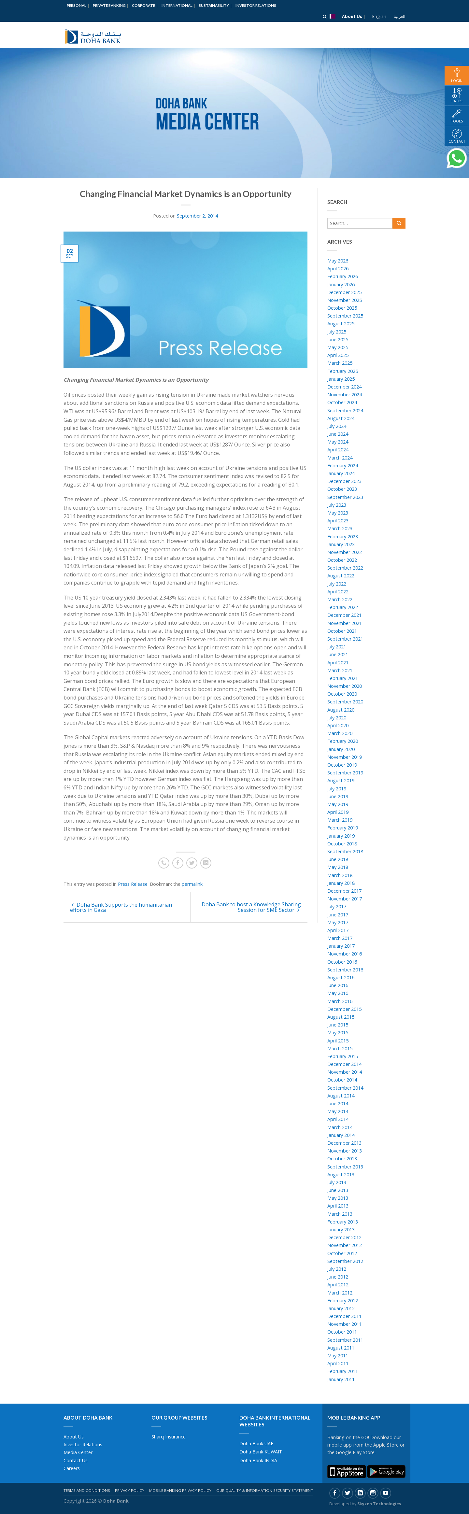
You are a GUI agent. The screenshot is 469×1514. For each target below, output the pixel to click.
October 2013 (342, 1158)
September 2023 (345, 497)
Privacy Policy (129, 1490)
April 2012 (337, 1284)
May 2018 (337, 867)
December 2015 (344, 1009)
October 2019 (342, 765)
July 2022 (336, 584)
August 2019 (340, 780)
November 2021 (344, 623)
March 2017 (339, 938)
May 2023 (337, 513)
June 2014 (337, 1103)
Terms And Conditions (87, 1490)
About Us (352, 16)
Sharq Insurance (168, 1437)
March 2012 (339, 1293)
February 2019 (342, 828)
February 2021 (342, 678)
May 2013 (337, 1198)
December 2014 (344, 1064)
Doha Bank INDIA (258, 1460)
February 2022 (342, 607)
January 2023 (341, 544)
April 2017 (337, 930)
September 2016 (345, 970)
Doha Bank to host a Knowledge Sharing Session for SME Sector (251, 907)
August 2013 (340, 1174)
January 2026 (341, 284)
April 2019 (337, 812)
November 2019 (344, 757)
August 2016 (340, 977)
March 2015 (339, 1048)
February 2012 (342, 1300)
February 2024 (342, 465)
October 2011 (342, 1332)
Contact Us (76, 1460)
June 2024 (337, 434)
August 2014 (340, 1096)
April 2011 (337, 1363)
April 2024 (337, 449)
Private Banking (109, 5)
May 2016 (337, 993)
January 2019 (341, 836)
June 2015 (337, 1025)
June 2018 (337, 859)
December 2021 (344, 615)
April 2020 (337, 725)
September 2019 (345, 773)
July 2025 (336, 332)
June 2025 (337, 339)
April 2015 (337, 1041)
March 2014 (339, 1127)
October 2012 (342, 1253)
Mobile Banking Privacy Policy (180, 1490)
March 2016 (339, 1001)
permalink (192, 884)
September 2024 (345, 410)
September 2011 (345, 1340)
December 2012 (344, 1237)
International (177, 5)
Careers (72, 1468)
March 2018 (339, 875)
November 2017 (344, 899)
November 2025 (344, 300)
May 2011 (337, 1355)
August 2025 (340, 323)
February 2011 (342, 1371)
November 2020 (344, 686)
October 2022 (342, 560)
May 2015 (337, 1032)
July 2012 (336, 1269)
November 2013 (344, 1151)
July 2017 (336, 906)
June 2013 (337, 1190)
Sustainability (214, 5)
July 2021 (336, 647)
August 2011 (340, 1348)
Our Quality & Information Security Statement (264, 1490)
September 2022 (345, 568)
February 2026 (342, 276)
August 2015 (340, 1017)
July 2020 (336, 718)
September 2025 (345, 316)
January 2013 (341, 1229)
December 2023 (344, 481)
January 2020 (341, 749)
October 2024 (342, 402)
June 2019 (337, 796)
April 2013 (337, 1206)
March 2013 (339, 1214)
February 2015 (342, 1056)
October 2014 (342, 1080)
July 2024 (336, 426)
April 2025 (337, 355)
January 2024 (341, 473)
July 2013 (336, 1182)
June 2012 (337, 1277)
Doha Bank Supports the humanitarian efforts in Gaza (121, 907)
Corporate (143, 5)
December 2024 (344, 387)
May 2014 (337, 1111)
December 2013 (344, 1143)
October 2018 (342, 844)
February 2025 (342, 371)
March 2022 (339, 599)
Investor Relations (255, 5)
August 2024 (340, 418)
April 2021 (337, 662)
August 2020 (340, 710)
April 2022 (337, 591)
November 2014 (344, 1072)
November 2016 (344, 954)
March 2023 (339, 528)
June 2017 (337, 915)
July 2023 (336, 505)
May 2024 (337, 442)
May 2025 (337, 347)
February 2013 (342, 1222)
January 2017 (341, 946)
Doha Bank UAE (256, 1443)
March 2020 (339, 733)
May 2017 (337, 922)
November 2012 (344, 1245)
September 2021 (345, 639)
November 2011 (344, 1324)
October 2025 (342, 308)
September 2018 (345, 851)
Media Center (78, 1452)
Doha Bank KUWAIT (260, 1452)
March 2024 (339, 458)
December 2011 (344, 1316)
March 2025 (339, 363)
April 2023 (337, 520)
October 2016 (342, 962)
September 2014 (345, 1088)
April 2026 (337, 268)
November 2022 (344, 552)
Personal (76, 5)
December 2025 (344, 292)
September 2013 (345, 1167)
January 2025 (341, 379)
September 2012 (345, 1261)
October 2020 (342, 694)
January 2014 (341, 1135)
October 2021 (342, 631)
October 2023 (342, 489)
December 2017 (344, 891)
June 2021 (337, 654)
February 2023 (342, 536)
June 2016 (337, 985)
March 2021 (339, 670)
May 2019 (337, 804)
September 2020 (345, 702)
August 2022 (340, 576)
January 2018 (341, 883)
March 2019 (339, 820)
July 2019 (336, 788)
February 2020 (342, 741)
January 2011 (341, 1379)
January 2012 (341, 1308)
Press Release (133, 884)
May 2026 (337, 261)
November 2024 (344, 394)
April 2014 (337, 1119)
